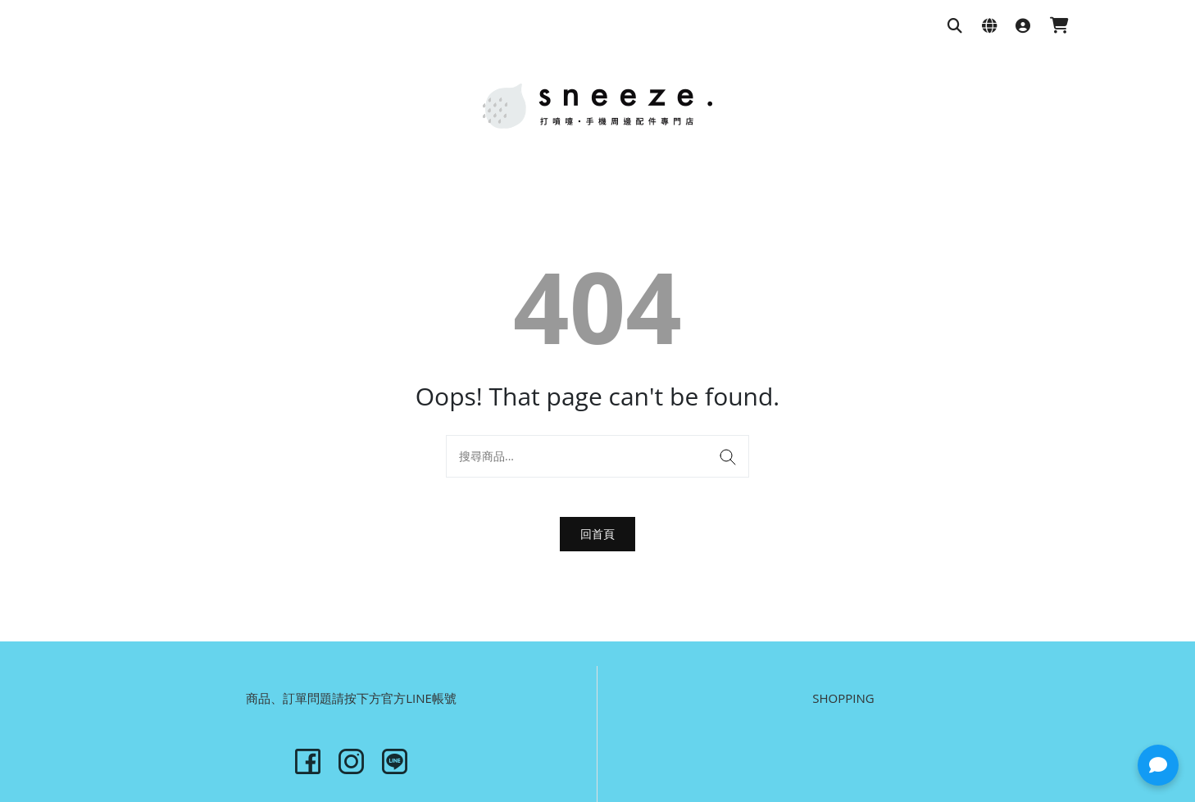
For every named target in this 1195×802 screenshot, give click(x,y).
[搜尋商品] (954, 26)
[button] (1158, 765)
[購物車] (1059, 26)
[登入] (1023, 26)
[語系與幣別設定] (989, 26)
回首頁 (597, 533)
